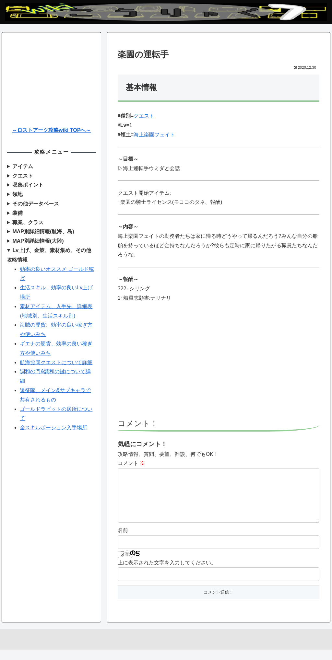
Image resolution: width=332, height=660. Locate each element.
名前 (123, 540)
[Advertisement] (218, 363)
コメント (131, 463)
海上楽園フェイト (154, 134)
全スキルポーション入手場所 (53, 427)
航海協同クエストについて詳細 (56, 362)
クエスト (144, 116)
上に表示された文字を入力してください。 (167, 573)
